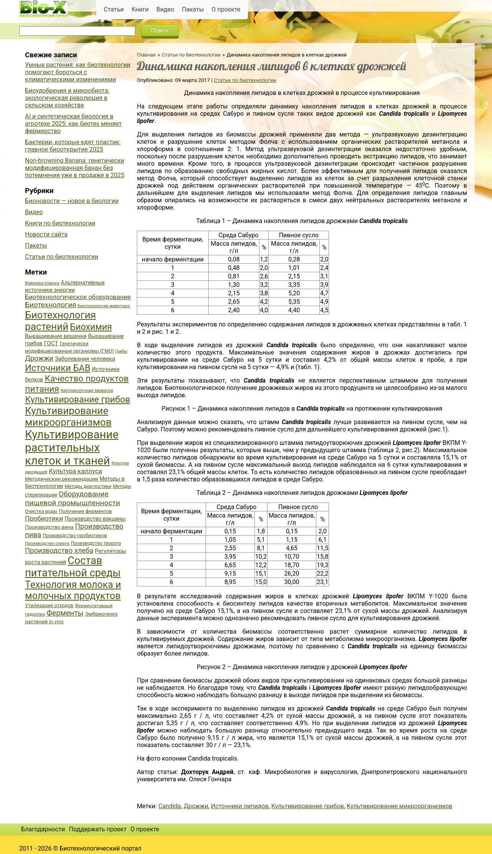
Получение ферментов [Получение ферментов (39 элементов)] (85, 511)
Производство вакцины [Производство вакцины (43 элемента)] (95, 519)
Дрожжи (196, 806)
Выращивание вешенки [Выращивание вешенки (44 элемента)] (55, 336)
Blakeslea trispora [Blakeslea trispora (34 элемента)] (42, 283)
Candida (169, 806)
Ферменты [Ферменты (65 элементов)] (65, 613)
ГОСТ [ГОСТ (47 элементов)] (51, 343)
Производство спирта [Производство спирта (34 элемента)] (47, 543)
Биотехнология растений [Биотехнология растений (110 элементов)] (60, 320)
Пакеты (193, 9)
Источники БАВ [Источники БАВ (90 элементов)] (57, 368)
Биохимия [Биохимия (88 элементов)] (91, 326)
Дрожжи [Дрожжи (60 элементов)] (39, 358)
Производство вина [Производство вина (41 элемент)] (49, 527)
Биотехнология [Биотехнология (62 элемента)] (50, 305)
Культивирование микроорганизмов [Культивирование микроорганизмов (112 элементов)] (68, 416)
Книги (140, 9)
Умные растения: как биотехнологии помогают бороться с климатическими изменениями (77, 72)
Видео (165, 9)
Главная (146, 55)
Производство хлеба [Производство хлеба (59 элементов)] (59, 550)
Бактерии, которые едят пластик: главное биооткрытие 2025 (73, 145)
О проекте (225, 9)
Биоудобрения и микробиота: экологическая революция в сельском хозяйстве (67, 98)
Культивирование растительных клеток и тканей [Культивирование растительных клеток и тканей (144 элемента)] (71, 447)
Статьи (114, 9)
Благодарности (43, 829)
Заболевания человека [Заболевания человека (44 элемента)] (85, 359)
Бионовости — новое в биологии (72, 201)
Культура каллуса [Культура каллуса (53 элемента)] (75, 471)
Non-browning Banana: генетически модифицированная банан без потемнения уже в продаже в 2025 (75, 168)
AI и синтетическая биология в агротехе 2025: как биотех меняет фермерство (73, 124)
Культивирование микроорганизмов (399, 806)
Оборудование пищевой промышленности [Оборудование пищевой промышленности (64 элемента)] (72, 498)
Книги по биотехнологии (60, 223)
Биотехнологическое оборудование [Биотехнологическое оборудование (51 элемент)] (78, 297)
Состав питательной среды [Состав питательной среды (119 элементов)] (73, 566)
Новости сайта (46, 234)
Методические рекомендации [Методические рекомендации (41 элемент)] (61, 479)
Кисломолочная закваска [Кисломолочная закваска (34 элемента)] (87, 390)
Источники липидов (240, 806)
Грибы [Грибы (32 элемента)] (121, 351)
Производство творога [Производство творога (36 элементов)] (96, 543)
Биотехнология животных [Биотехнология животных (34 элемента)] (104, 305)
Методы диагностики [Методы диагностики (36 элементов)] (88, 486)
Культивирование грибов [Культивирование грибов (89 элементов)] (77, 399)
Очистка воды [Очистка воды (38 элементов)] (41, 511)
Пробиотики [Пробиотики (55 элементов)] (44, 518)
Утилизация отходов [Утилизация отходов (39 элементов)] (49, 605)
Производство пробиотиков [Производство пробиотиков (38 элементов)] (75, 535)
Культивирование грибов (307, 806)
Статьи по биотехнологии (191, 55)
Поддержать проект (97, 829)
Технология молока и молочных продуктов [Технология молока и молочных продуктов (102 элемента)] (73, 590)
